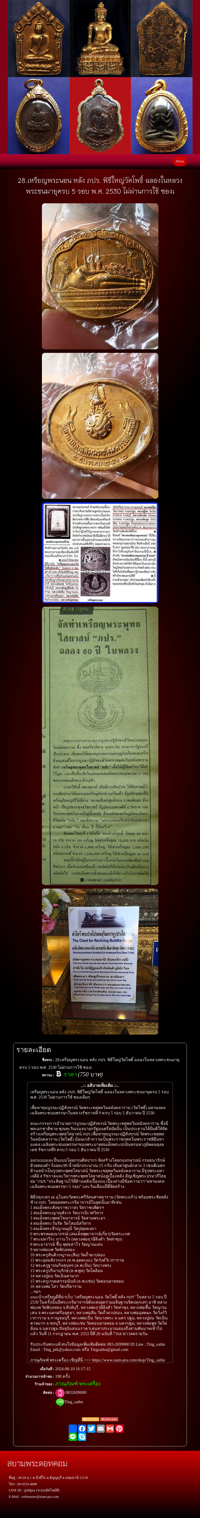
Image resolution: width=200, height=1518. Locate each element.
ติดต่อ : (48, 1393)
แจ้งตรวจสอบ (91, 1419)
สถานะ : (48, 1075)
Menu (180, 161)
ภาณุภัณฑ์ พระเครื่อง (77, 1384)
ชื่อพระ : (48, 1060)
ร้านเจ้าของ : (44, 1384)
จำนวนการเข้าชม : (39, 1377)
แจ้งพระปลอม (109, 1419)
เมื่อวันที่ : (47, 1369)
